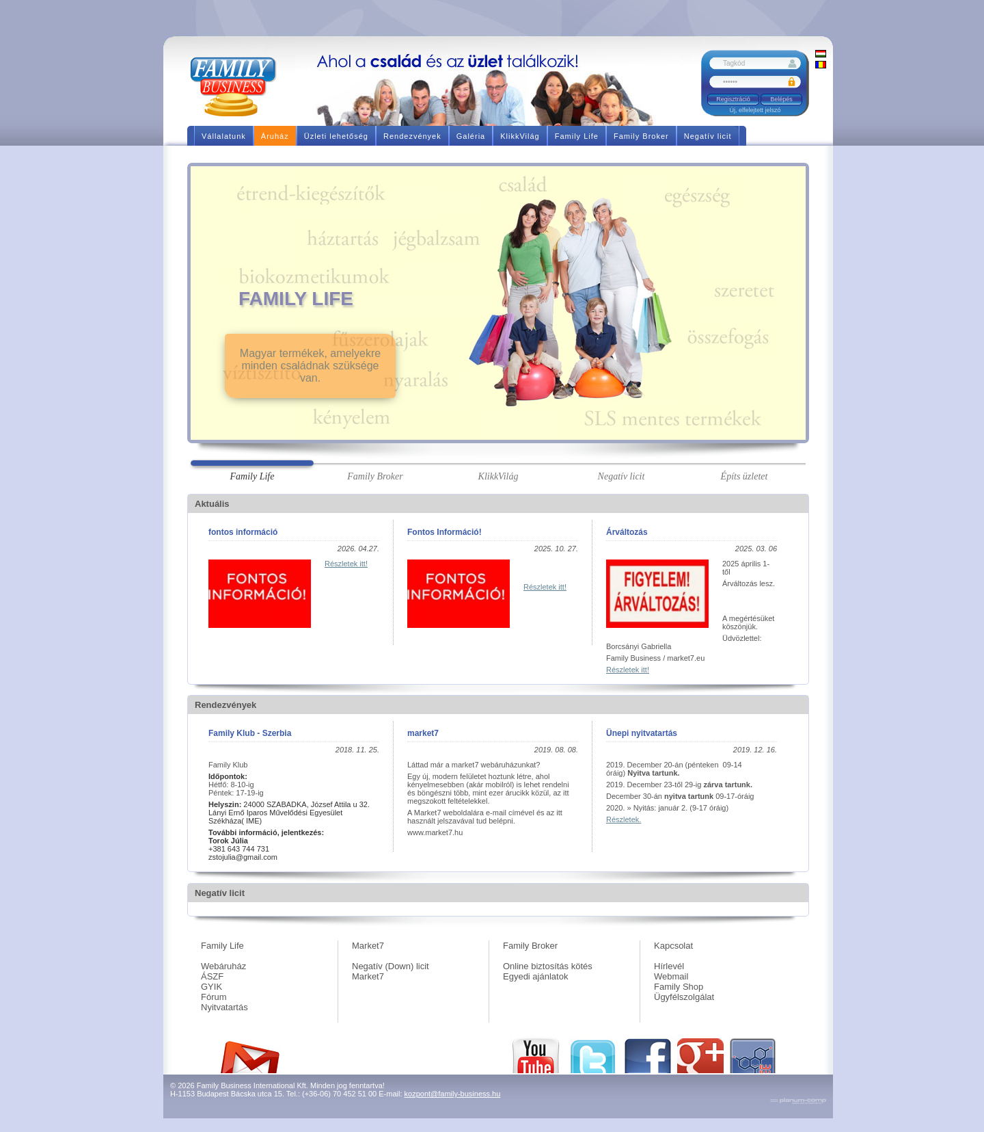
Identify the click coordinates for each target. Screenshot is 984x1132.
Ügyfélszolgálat (684, 997)
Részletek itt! (346, 564)
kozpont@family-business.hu (453, 1094)
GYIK (211, 987)
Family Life (222, 945)
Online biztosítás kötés (547, 966)
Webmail (671, 976)
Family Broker (530, 945)
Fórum (214, 997)
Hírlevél (669, 966)
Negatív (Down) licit (390, 966)
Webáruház (223, 966)
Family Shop (678, 987)
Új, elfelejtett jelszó (754, 110)
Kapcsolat (673, 945)
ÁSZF (212, 976)
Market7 (368, 945)
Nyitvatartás (224, 1007)
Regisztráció (733, 99)
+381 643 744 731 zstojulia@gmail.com (242, 849)
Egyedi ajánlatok (535, 976)
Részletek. (623, 819)
